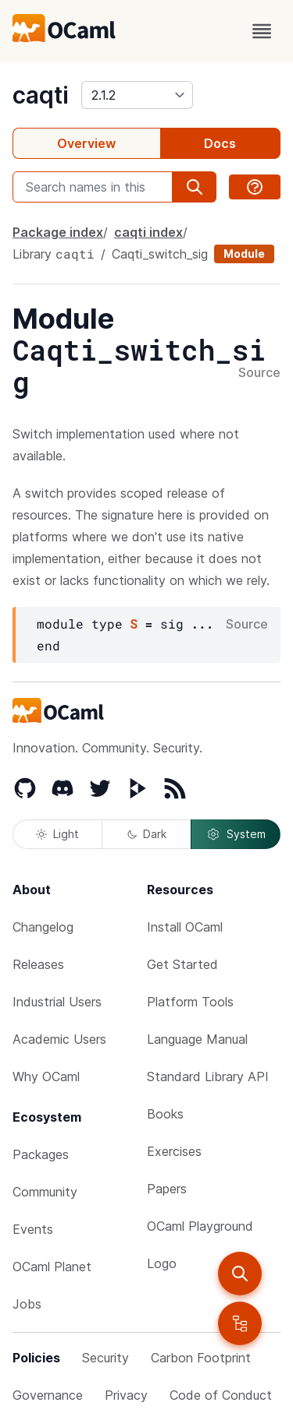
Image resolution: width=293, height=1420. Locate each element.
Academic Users (59, 1039)
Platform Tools (190, 1002)
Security (105, 1357)
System (236, 834)
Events (33, 1229)
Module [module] (244, 253)
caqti (41, 95)
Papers (167, 1188)
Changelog (43, 927)
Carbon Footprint (201, 1357)
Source (259, 373)
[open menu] (261, 31)
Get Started (182, 964)
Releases (38, 964)
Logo (162, 1263)
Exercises (174, 1151)
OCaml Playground (200, 1226)
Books (165, 1114)
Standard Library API (208, 1076)
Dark (146, 833)
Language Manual (197, 1039)
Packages (41, 1154)
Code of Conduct (221, 1395)
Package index (58, 232)
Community (45, 1192)
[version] (137, 95)
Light (57, 833)
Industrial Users (57, 1002)
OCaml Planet (52, 1266)
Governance (48, 1395)
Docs (220, 143)
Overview (86, 143)
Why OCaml (46, 1076)
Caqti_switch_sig (160, 254)
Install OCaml (185, 927)
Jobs (27, 1304)
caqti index (148, 232)
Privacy (126, 1395)
